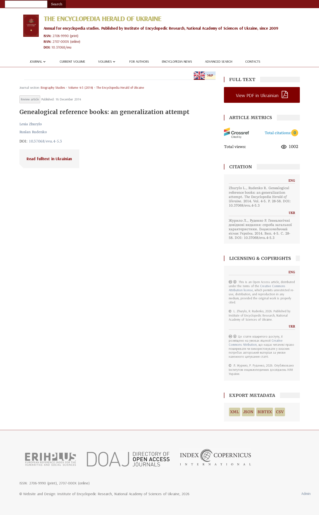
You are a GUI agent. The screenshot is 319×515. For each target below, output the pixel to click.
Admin (306, 493)
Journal (38, 61)
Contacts (252, 61)
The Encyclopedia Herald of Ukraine (102, 18)
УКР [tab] (210, 75)
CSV (280, 412)
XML (234, 412)
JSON (248, 412)
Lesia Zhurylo (30, 124)
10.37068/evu (61, 47)
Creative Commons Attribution (256, 342)
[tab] (117, 158)
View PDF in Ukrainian (257, 95)
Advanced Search (218, 61)
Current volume (72, 61)
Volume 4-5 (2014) (80, 87)
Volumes (107, 61)
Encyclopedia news (177, 61)
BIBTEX (264, 412)
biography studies (53, 87)
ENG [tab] (199, 75)
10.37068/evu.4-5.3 (45, 141)
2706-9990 (60, 35)
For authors (139, 61)
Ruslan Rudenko (33, 132)
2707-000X (60, 41)
